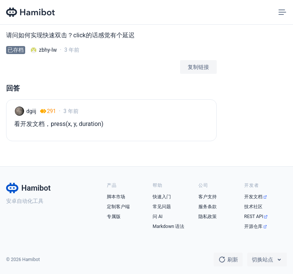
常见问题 (162, 206)
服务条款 (207, 206)
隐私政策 (207, 216)
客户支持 (207, 196)
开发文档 (253, 196)
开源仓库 (253, 226)
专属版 (114, 216)
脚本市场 (116, 196)
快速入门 (162, 196)
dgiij (31, 111)
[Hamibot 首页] (31, 12)
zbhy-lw (48, 50)
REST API (253, 216)
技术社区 (253, 206)
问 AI (158, 216)
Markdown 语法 (168, 226)
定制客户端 (118, 206)
